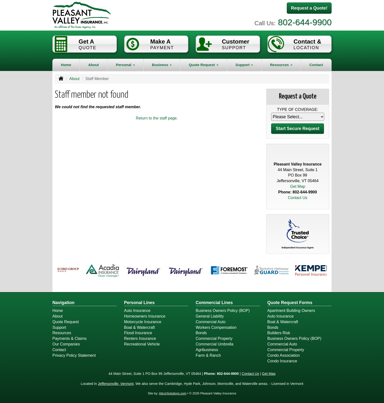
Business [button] (162, 65)
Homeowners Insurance (145, 316)
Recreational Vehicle (142, 344)
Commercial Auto (211, 322)
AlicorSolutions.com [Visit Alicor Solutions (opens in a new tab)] (172, 393)
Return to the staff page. (157, 118)
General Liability (210, 316)
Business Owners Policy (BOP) (223, 310)
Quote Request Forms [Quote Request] (289, 302)
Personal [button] (125, 65)
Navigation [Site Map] (63, 302)
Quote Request (65, 322)
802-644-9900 (305, 22)
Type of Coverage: (297, 109)
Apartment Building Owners (291, 310)
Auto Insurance (137, 310)
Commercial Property (214, 338)
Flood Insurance (138, 333)
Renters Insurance (140, 338)
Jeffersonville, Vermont (115, 384)
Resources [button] (281, 65)
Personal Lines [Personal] (139, 302)
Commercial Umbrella (214, 344)
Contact (316, 65)
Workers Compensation (216, 327)
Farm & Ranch (208, 355)
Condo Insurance (282, 361)
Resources (61, 333)
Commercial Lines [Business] (214, 302)
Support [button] (244, 65)
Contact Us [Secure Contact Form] (297, 198)
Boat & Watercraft (139, 327)
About (93, 65)
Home (66, 65)
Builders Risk (278, 333)
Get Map (297, 186)
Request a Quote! (309, 8)
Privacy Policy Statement (74, 355)
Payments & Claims (69, 338)
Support (59, 327)
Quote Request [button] (203, 65)
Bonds (201, 333)
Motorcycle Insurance (142, 322)
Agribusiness (207, 350)
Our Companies (66, 344)
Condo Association (283, 355)
